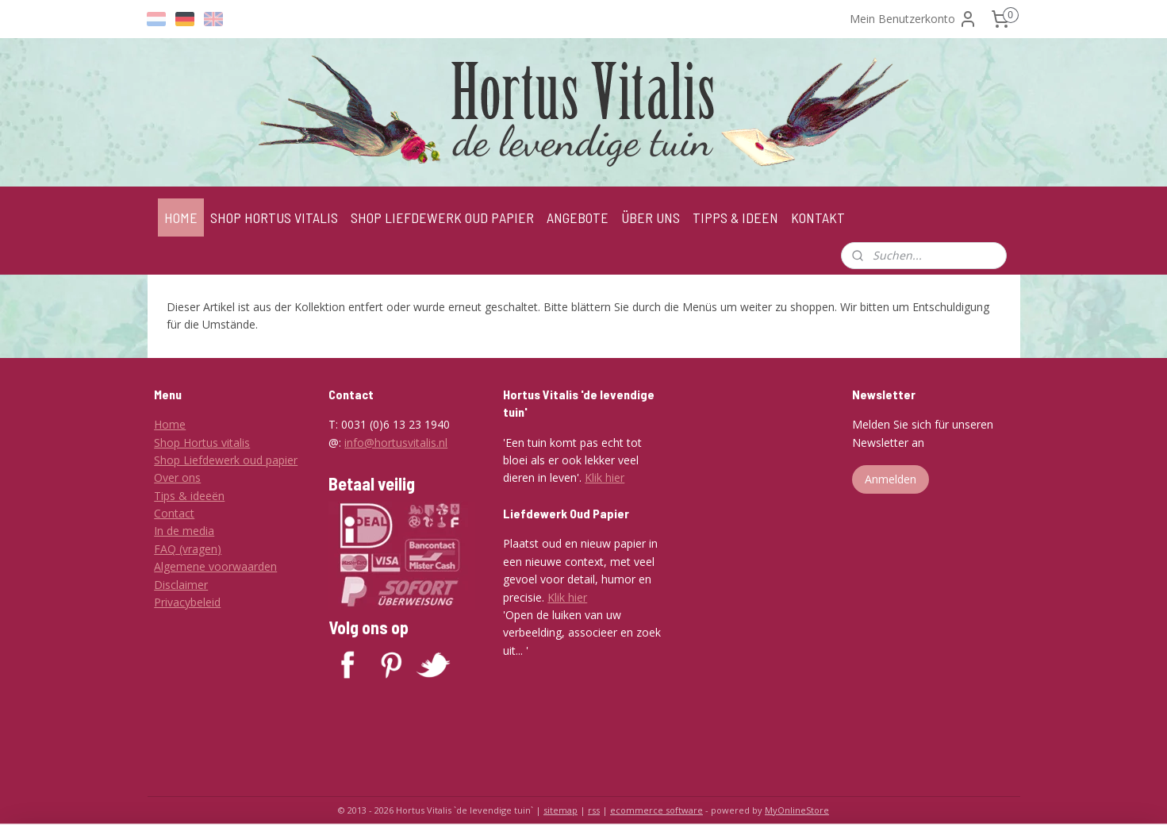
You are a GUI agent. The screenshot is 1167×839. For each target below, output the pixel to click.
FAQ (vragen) (187, 548)
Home (170, 424)
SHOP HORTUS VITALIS (274, 217)
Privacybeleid (187, 602)
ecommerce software (656, 810)
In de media (184, 530)
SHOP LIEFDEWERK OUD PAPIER (442, 217)
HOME (181, 217)
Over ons (177, 477)
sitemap (560, 810)
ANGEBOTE (577, 217)
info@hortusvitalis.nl (395, 442)
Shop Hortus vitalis (202, 442)
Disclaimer (181, 584)
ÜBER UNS (650, 217)
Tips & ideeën (189, 495)
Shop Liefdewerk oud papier (226, 460)
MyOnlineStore (797, 810)
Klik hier (604, 477)
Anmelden (890, 479)
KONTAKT (818, 217)
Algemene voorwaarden (215, 566)
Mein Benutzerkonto (913, 19)
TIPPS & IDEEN (735, 217)
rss (594, 810)
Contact (174, 513)
